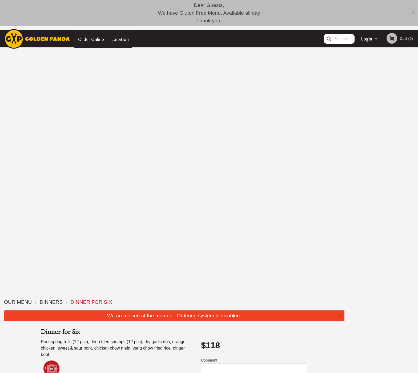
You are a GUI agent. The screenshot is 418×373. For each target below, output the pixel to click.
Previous (352, 101)
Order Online (91, 39)
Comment (254, 128)
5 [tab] (399, 136)
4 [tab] (391, 136)
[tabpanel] (383, 101)
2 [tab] (375, 136)
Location (120, 39)
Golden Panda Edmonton (110, 321)
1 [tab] (367, 136)
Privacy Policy (245, 341)
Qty (217, 149)
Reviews (241, 328)
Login (366, 39)
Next (414, 101)
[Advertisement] (174, 265)
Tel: (294, 341)
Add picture (51, 130)
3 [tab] (383, 136)
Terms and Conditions (251, 335)
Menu (195, 328)
